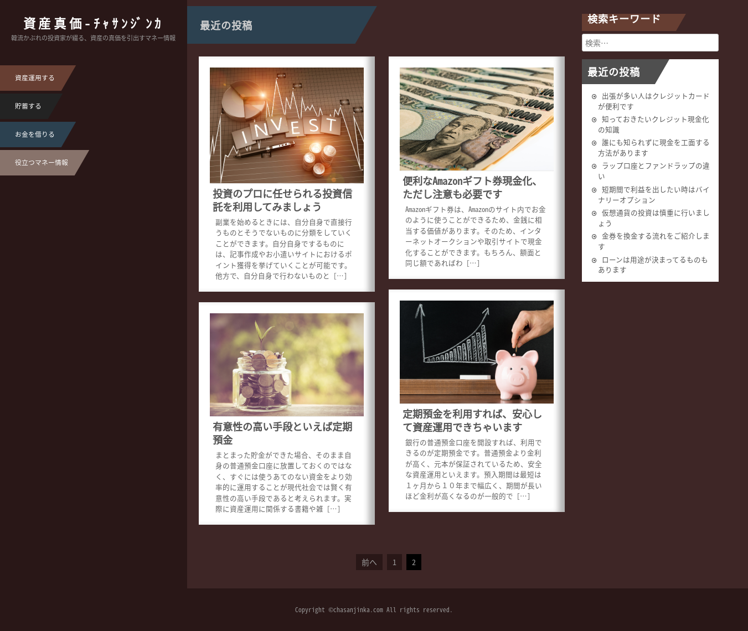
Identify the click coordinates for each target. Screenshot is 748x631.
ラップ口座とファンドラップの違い (654, 170)
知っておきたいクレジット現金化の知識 (653, 124)
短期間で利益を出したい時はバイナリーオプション (654, 194)
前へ (369, 561)
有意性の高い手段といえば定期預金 (282, 433)
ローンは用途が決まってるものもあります (653, 264)
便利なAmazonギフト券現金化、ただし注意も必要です (472, 187)
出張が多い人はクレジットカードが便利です (654, 100)
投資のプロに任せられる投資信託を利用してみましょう (282, 200)
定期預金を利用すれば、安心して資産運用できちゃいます (472, 420)
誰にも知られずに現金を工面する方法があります (654, 147)
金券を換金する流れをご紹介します (654, 240)
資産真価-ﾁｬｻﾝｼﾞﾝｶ (93, 23)
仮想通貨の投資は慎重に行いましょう (654, 217)
